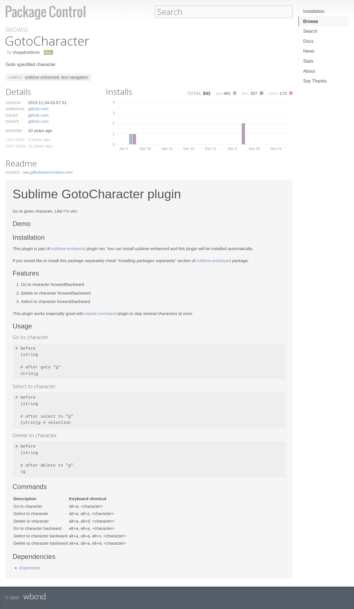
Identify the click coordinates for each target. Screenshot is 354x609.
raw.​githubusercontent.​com (48, 172)
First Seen (15, 146)
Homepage (15, 109)
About (309, 71)
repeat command (100, 313)
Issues (12, 115)
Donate (12, 121)
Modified (14, 131)
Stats (308, 61)
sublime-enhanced (42, 76)
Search (310, 31)
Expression (30, 567)
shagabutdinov (26, 52)
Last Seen (15, 140)
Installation (314, 11)
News (308, 51)
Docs (308, 41)
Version (13, 103)
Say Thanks (315, 81)
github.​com (38, 108)
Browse (310, 21)
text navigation (74, 76)
